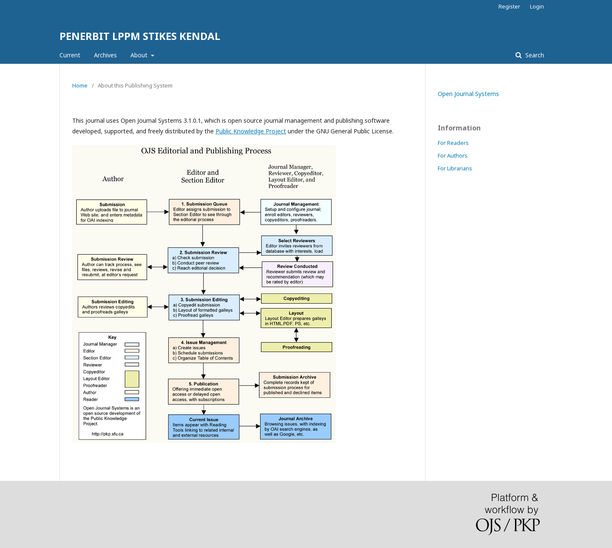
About (139, 55)
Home (80, 85)
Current (70, 55)
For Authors (453, 155)
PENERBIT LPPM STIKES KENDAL (140, 36)
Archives (105, 55)
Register (509, 6)
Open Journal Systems (468, 94)
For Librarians (455, 168)
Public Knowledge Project (250, 131)
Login (537, 6)
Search (534, 55)
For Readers (453, 143)
